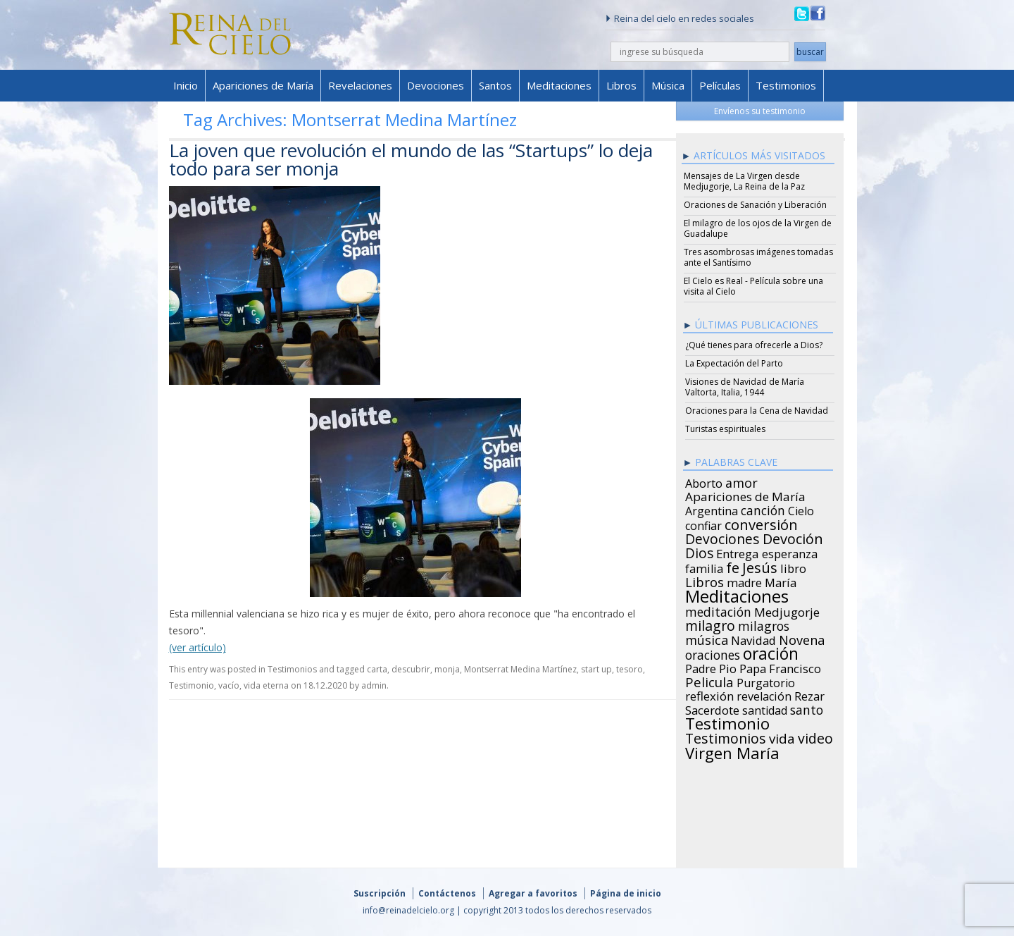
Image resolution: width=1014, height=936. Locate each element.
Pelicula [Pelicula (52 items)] (709, 680)
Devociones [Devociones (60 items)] (722, 537)
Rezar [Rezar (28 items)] (809, 694)
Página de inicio (625, 893)
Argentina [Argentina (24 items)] (711, 509)
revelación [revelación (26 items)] (764, 694)
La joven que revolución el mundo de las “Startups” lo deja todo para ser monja (411, 159)
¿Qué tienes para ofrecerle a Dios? (753, 345)
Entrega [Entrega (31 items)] (737, 552)
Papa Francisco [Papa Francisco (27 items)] (780, 666)
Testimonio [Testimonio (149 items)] (727, 721)
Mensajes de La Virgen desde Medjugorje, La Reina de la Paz (744, 181)
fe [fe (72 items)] (732, 566)
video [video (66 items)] (815, 736)
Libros (621, 85)
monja (447, 669)
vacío (228, 685)
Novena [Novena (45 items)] (802, 638)
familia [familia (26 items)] (704, 566)
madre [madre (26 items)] (744, 580)
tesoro (629, 669)
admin (374, 685)
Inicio (185, 85)
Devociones (435, 85)
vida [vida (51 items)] (782, 736)
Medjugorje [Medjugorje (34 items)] (787, 610)
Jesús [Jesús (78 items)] (759, 565)
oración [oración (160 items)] (771, 652)
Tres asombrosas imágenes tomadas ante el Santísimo (758, 257)
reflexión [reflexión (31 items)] (709, 694)
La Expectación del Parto (734, 363)
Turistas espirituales (725, 429)
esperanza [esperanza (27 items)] (790, 552)
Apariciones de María (263, 85)
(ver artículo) (197, 647)
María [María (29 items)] (780, 580)
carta (377, 669)
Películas (720, 85)
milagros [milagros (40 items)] (763, 623)
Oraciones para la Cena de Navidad (756, 411)
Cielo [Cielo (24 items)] (801, 509)
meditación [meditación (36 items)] (718, 609)
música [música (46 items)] (706, 638)
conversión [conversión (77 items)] (761, 522)
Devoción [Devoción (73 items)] (793, 537)
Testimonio (191, 685)
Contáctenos (447, 893)
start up (596, 669)
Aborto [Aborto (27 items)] (703, 481)
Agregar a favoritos (533, 893)
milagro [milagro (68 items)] (710, 623)
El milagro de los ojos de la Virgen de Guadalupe (758, 228)
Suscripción (379, 893)
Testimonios (786, 85)
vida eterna (266, 685)
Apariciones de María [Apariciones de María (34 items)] (745, 494)
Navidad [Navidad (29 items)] (753, 638)
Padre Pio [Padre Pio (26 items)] (711, 666)
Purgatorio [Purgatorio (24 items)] (766, 680)
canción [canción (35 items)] (763, 508)
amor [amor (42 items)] (741, 480)
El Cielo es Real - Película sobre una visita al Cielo (753, 286)
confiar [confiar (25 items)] (703, 523)
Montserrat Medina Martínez (520, 669)
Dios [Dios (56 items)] (699, 551)
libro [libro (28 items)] (793, 566)
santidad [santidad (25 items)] (764, 708)
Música (667, 85)
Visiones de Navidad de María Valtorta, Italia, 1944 (744, 387)
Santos (495, 85)
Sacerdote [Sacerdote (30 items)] (712, 708)
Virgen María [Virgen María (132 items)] (732, 750)
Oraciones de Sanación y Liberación (755, 205)
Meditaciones (559, 85)
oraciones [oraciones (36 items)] (712, 652)
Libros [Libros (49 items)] (704, 580)
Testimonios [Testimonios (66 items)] (725, 736)
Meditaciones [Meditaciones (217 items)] (737, 594)
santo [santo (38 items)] (806, 707)
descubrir (411, 669)
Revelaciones (360, 85)
